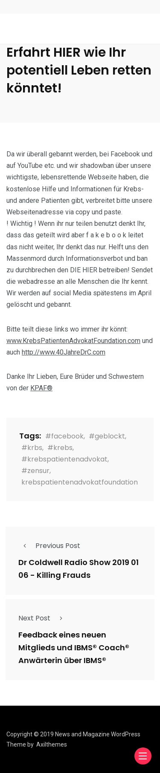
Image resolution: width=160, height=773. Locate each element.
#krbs (31, 448)
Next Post (42, 618)
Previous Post (49, 546)
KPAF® (41, 388)
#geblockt (107, 436)
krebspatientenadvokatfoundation (79, 482)
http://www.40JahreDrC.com (63, 352)
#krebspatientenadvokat (64, 459)
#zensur (35, 471)
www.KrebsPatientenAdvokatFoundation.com (73, 341)
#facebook (64, 436)
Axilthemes (51, 744)
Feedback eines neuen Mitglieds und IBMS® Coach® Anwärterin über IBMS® (73, 648)
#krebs (60, 448)
